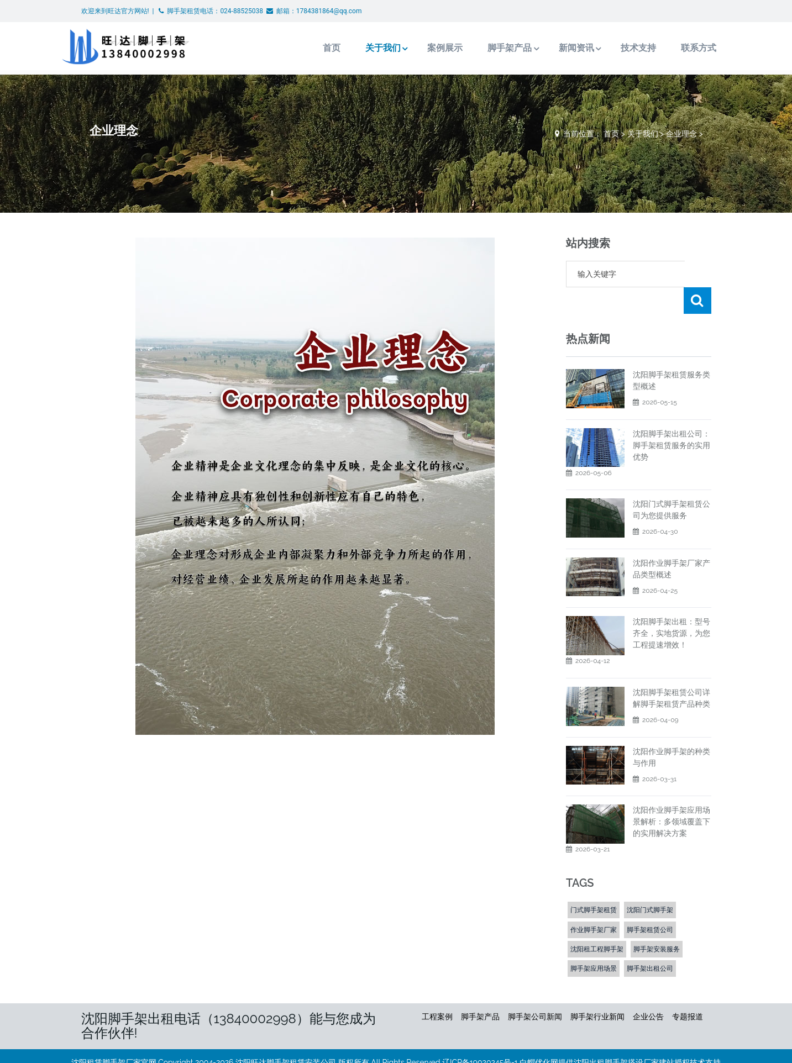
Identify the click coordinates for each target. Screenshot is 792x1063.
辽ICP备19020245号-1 (480, 1036)
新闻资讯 (553, 48)
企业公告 (648, 990)
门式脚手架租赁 (593, 883)
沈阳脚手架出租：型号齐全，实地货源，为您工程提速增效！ (671, 607)
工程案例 (437, 990)
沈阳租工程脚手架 (596, 923)
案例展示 (421, 48)
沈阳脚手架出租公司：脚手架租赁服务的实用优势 (671, 419)
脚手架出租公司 (650, 942)
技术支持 (616, 48)
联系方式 (677, 48)
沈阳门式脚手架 (650, 883)
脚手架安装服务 (656, 923)
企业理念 (681, 133)
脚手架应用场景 (593, 942)
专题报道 (687, 990)
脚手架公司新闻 (535, 990)
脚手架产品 (486, 48)
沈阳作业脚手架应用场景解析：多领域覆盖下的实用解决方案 (671, 795)
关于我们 (358, 48)
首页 (307, 48)
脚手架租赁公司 (650, 903)
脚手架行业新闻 (597, 990)
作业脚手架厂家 (593, 903)
